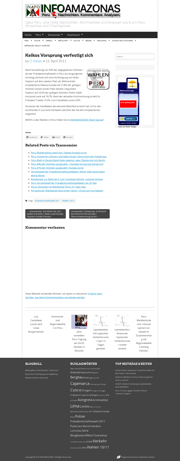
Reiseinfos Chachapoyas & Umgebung (41, 374)
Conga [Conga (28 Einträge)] (103, 384)
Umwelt (49, 40)
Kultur (77, 40)
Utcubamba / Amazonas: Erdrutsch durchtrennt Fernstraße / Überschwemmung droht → (88, 214)
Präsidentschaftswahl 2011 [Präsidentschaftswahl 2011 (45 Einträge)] (87, 421)
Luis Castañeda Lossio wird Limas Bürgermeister (36, 324)
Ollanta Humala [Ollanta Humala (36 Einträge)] (101, 411)
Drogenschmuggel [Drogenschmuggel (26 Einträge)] (99, 391)
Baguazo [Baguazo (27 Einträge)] (95, 372)
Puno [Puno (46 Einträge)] (73, 426)
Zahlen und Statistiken (122, 40)
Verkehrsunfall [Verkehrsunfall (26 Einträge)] (75, 448)
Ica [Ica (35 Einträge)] (107, 395)
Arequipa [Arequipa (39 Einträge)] (75, 372)
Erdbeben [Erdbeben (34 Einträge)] (75, 395)
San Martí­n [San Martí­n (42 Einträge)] (84, 426)
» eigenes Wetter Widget (128, 123)
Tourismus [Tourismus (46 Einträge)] (100, 435)
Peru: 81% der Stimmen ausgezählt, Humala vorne (57, 167)
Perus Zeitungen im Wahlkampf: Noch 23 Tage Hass (58, 186)
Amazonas (54, 34)
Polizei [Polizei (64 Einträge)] (80, 416)
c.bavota (150, 457)
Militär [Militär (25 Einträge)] (86, 412)
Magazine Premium (130, 457)
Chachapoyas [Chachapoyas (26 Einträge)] (95, 384)
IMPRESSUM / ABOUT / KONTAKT (37, 45)
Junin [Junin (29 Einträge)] (75, 400)
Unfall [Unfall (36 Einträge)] (89, 441)
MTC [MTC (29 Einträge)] (91, 411)
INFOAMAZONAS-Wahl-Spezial (86, 119)
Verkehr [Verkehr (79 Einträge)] (100, 441)
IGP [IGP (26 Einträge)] (71, 400)
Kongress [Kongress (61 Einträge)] (85, 400)
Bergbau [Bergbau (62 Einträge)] (77, 377)
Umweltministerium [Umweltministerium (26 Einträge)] (78, 442)
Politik (37, 40)
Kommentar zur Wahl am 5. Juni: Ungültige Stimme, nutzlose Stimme (67, 179)
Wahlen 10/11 (68, 200)
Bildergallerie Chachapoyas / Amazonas (41, 370)
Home (28, 34)
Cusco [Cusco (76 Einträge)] (75, 389)
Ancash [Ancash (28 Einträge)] (97, 369)
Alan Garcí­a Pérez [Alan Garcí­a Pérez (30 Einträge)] (78, 368)
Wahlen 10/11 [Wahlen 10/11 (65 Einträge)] (98, 447)
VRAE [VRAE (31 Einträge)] (84, 447)
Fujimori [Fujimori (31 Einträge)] (84, 395)
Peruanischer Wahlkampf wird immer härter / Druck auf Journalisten (67, 190)
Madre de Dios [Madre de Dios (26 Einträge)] (95, 407)
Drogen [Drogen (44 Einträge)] (86, 390)
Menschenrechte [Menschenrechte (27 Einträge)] (76, 411)
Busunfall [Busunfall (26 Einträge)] (95, 378)
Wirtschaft (63, 40)
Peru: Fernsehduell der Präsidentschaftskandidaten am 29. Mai (64, 183)
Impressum (73, 34)
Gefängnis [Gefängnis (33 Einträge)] (93, 395)
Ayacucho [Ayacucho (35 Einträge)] (86, 372)
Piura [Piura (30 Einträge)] (72, 417)
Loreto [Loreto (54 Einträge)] (84, 406)
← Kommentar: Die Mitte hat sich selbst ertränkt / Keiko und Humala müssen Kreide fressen (45, 214)
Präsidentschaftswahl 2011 (47, 200)
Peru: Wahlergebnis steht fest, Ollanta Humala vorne (59, 152)
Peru (38, 34)
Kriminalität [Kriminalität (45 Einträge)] (100, 400)
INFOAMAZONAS (47, 457)
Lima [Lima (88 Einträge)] (74, 406)
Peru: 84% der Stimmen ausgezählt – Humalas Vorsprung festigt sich (67, 164)
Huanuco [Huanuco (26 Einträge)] (102, 395)
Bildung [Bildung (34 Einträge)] (88, 377)
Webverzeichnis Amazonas (36, 377)
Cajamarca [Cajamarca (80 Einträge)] (79, 383)
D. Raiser (36, 61)
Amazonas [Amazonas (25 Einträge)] (90, 369)
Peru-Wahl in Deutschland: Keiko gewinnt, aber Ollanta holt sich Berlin (68, 160)
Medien (89, 40)
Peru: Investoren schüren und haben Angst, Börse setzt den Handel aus (68, 156)
